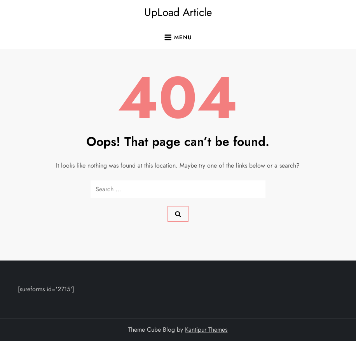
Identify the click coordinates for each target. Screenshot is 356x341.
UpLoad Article (178, 12)
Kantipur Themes (206, 329)
